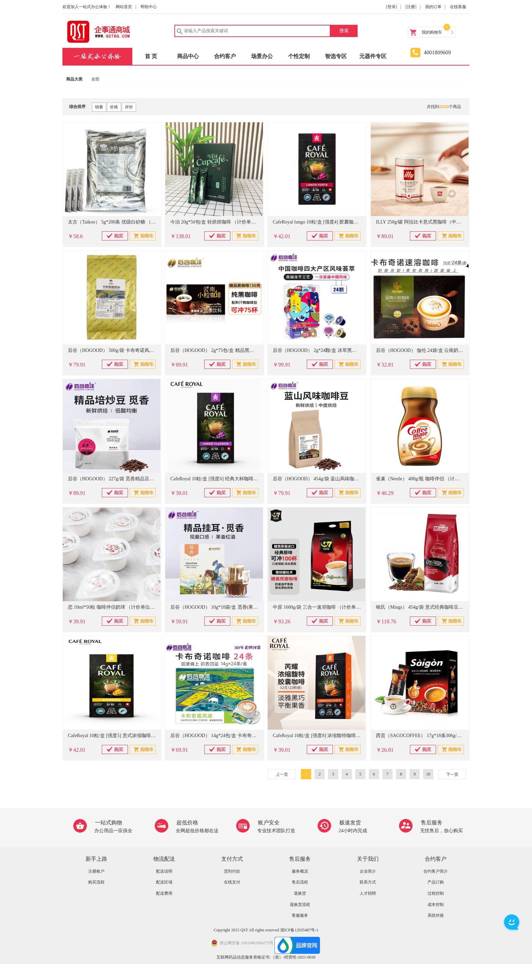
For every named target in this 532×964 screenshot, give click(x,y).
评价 (129, 107)
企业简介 (368, 871)
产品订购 (436, 882)
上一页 (282, 774)
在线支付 (232, 882)
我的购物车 (432, 32)
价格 (114, 107)
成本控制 (436, 904)
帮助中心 (148, 6)
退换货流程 (300, 904)
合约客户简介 (435, 871)
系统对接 (436, 915)
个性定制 (299, 56)
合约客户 (225, 56)
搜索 (344, 30)
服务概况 (300, 871)
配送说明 (164, 871)
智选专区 (336, 56)
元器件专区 (372, 56)
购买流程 (96, 882)
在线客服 (458, 6)
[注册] (410, 6)
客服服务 (300, 915)
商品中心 (188, 56)
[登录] (391, 6)
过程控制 (436, 893)
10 (428, 774)
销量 (99, 107)
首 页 (151, 56)
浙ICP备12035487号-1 (299, 930)
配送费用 (164, 893)
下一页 (452, 774)
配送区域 (164, 882)
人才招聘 (368, 893)
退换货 (300, 893)
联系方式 (368, 882)
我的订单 (433, 6)
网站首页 (124, 6)
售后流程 (300, 882)
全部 (95, 79)
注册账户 (96, 871)
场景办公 (262, 56)
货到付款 (232, 871)
